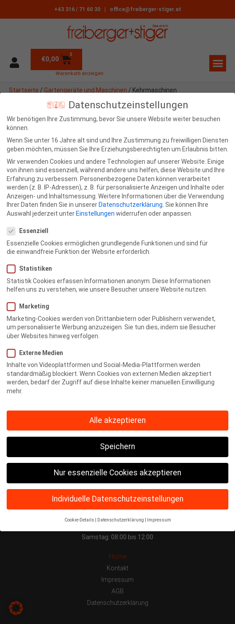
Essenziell (30, 231)
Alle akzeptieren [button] (117, 420)
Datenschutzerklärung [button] (120, 520)
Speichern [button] (117, 446)
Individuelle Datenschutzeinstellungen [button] (117, 498)
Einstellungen (95, 213)
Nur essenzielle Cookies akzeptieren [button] (117, 472)
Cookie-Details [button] (79, 520)
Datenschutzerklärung (131, 204)
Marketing (31, 306)
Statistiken (32, 269)
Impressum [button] (159, 520)
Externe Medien (38, 353)
